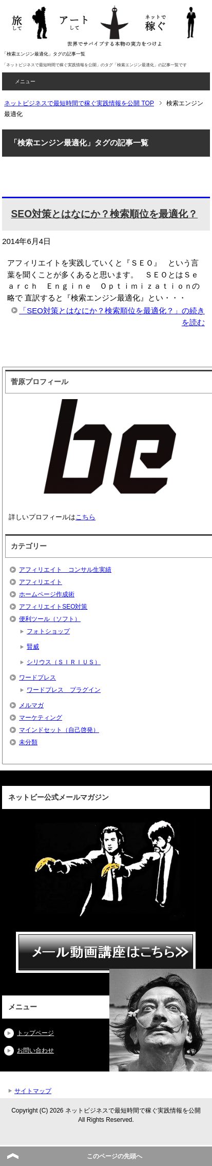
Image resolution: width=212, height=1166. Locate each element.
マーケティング (40, 717)
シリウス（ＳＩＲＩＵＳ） (64, 662)
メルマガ (31, 705)
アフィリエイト (40, 582)
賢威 (33, 646)
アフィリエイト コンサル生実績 (65, 569)
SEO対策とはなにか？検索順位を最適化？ (104, 214)
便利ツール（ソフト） (50, 619)
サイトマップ (32, 1091)
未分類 (28, 742)
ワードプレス (37, 677)
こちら (85, 517)
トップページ (35, 1033)
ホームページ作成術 (46, 594)
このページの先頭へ (114, 1156)
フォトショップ (48, 631)
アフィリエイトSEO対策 (53, 606)
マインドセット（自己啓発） (59, 730)
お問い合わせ (35, 1050)
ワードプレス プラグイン (64, 689)
